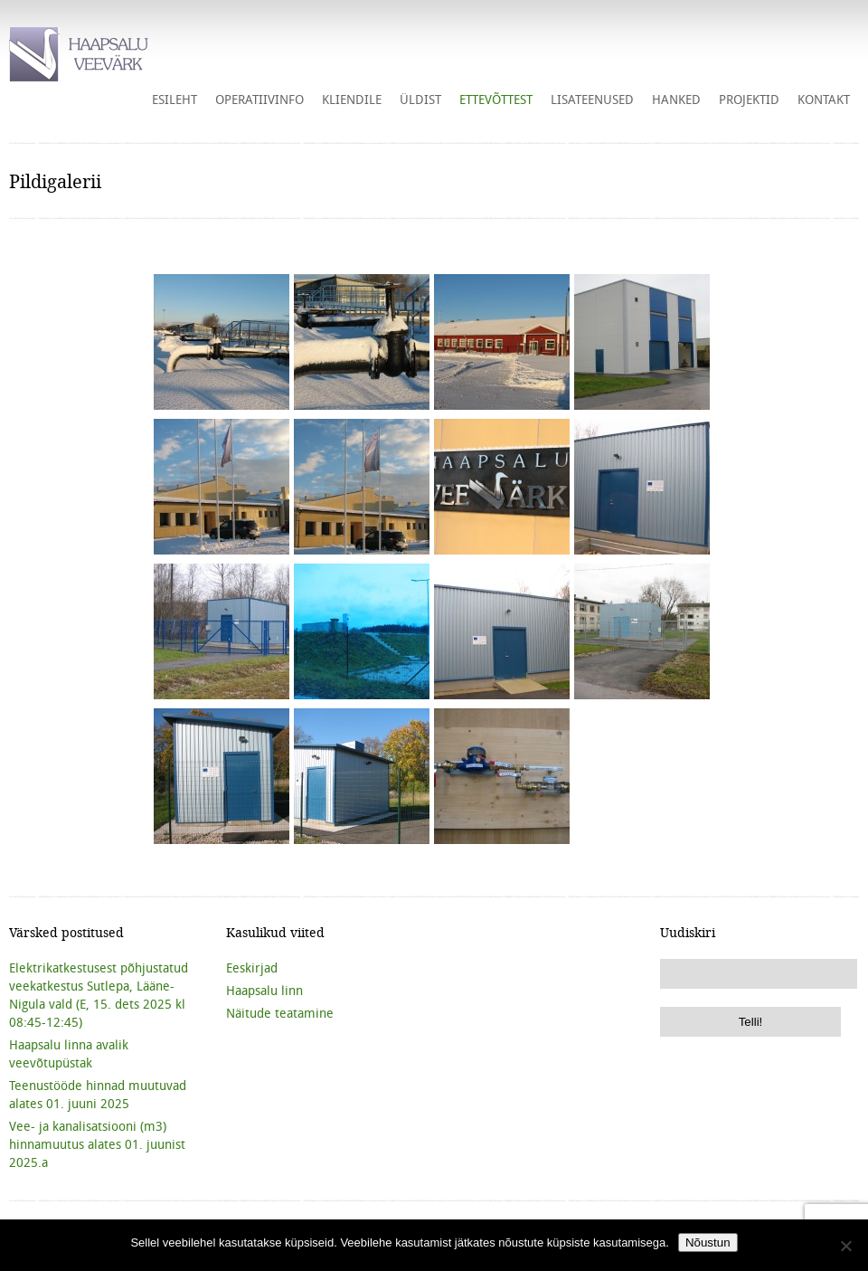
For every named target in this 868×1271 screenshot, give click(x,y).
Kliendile (352, 99)
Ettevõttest (496, 99)
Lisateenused (592, 99)
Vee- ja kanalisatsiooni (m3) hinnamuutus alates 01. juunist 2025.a (97, 1144)
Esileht (174, 99)
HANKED (676, 99)
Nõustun (708, 1242)
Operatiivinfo (259, 99)
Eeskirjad (252, 968)
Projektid (749, 99)
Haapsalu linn (264, 990)
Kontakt (823, 99)
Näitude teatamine (280, 1013)
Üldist (420, 99)
